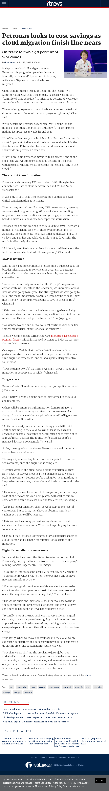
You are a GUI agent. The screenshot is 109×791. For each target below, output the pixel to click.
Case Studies (26, 28)
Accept (100, 780)
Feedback (53, 757)
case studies (22, 687)
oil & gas (17, 692)
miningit (6, 692)
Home (5, 28)
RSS (77, 757)
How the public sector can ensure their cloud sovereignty (31, 709)
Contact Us (34, 757)
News (14, 28)
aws (11, 687)
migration (98, 687)
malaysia (79, 687)
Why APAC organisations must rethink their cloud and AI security (36, 722)
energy (42, 687)
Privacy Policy (55, 786)
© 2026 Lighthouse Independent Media (68, 765)
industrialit (67, 687)
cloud (33, 687)
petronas (28, 692)
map (88, 687)
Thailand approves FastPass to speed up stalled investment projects (37, 717)
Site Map (71, 757)
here (88, 675)
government (54, 687)
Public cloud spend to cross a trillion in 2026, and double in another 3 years (40, 713)
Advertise (62, 757)
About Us (43, 757)
